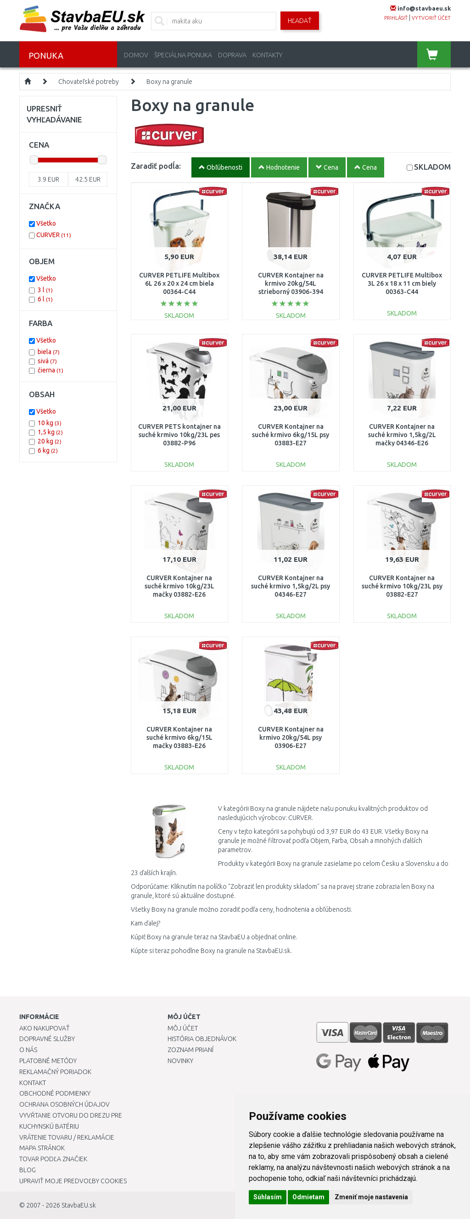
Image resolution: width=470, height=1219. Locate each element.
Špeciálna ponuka (183, 55)
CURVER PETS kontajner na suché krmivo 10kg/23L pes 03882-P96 (179, 435)
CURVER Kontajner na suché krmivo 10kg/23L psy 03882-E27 (402, 586)
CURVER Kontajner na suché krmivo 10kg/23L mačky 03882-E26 (179, 586)
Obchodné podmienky (54, 1093)
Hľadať (300, 20)
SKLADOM (432, 166)
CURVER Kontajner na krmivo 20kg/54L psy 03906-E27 (291, 737)
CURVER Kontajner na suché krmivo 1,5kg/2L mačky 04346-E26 (402, 435)
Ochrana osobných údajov (64, 1104)
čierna (50, 370)
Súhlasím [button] (267, 1197)
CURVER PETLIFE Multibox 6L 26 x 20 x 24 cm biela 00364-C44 (179, 283)
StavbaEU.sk (79, 1205)
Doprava (232, 55)
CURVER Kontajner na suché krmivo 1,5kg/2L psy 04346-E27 (290, 586)
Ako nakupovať (44, 1028)
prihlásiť (396, 18)
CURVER (53, 234)
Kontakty (267, 55)
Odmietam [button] (308, 1197)
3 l (45, 290)
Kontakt (32, 1082)
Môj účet (183, 1028)
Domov (136, 55)
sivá (47, 361)
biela (49, 351)
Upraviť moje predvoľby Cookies (73, 1181)
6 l (45, 299)
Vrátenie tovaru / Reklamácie (66, 1137)
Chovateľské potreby (88, 81)
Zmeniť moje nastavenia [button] (371, 1197)
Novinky (180, 1060)
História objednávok (202, 1038)
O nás (28, 1049)
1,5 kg (50, 432)
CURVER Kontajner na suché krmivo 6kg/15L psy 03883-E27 (290, 435)
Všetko (46, 223)
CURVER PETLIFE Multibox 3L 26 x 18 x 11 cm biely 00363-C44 (402, 283)
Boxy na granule (169, 81)
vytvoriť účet (431, 18)
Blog (27, 1170)
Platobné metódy (48, 1060)
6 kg (48, 450)
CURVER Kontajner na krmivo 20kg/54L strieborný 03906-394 (291, 283)
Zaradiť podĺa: (156, 165)
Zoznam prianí (190, 1049)
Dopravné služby (47, 1038)
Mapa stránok (42, 1148)
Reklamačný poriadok (55, 1071)
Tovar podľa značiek (53, 1159)
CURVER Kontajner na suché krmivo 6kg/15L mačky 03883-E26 (179, 737)
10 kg (50, 423)
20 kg (50, 441)
